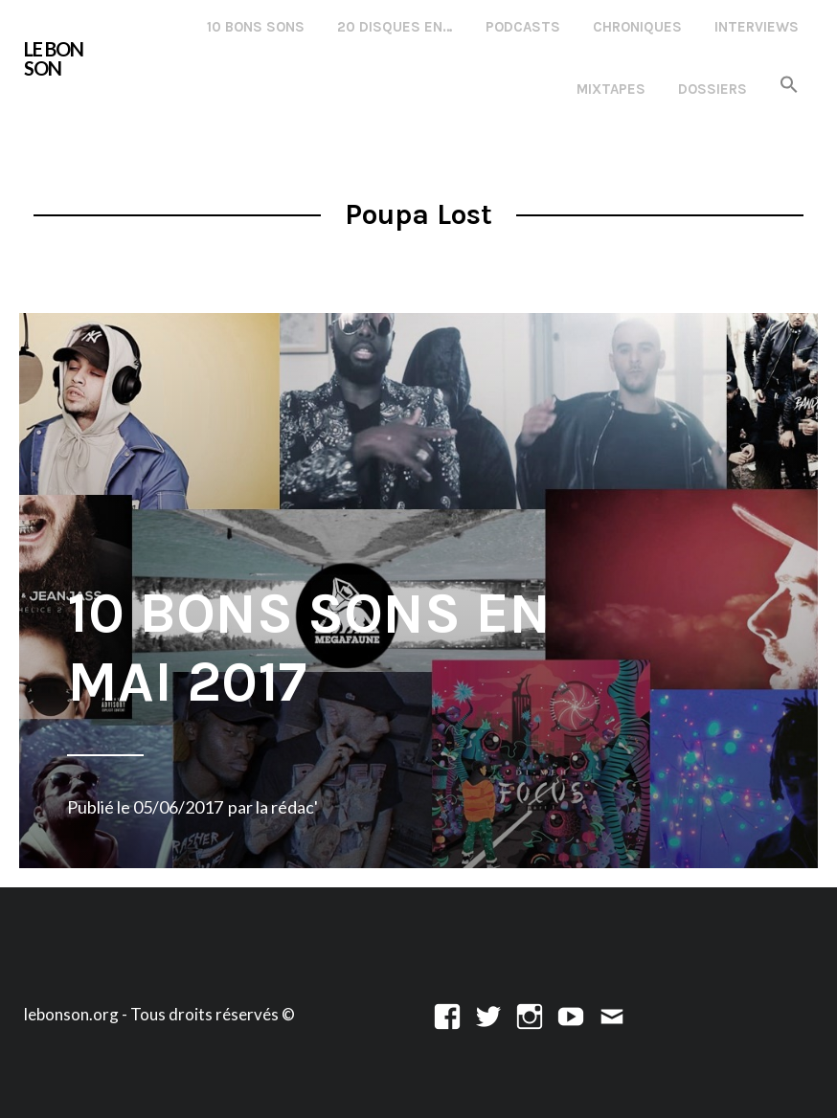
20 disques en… (395, 26)
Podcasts (523, 26)
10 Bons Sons (256, 26)
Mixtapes (611, 89)
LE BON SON (53, 58)
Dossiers (712, 89)
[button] (789, 86)
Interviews (756, 26)
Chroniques (637, 26)
